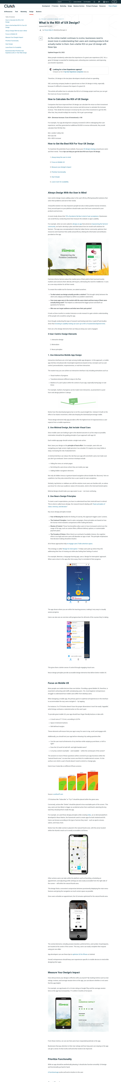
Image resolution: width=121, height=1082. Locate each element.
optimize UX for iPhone (79, 954)
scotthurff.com (58, 794)
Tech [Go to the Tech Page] (16, 11)
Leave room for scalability (60, 182)
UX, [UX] (40, 19)
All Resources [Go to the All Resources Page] (8, 11)
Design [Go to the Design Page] (31, 11)
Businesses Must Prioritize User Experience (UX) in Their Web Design (16, 52)
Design (70, 6)
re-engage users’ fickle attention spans (79, 544)
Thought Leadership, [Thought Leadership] (47, 19)
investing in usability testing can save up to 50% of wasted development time (80, 324)
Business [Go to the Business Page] (38, 11)
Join (114, 1)
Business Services (79, 6)
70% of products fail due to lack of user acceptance (82, 216)
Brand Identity (59, 19)
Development (46, 6)
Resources (102, 6)
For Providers (87, 1)
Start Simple (9, 44)
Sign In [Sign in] (107, 1)
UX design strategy (89, 149)
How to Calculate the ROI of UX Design (14, 21)
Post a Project (113, 6)
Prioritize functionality (59, 172)
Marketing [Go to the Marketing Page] (24, 11)
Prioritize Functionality (12, 41)
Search (60, 1)
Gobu (89, 815)
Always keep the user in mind (61, 157)
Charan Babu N (48, 30)
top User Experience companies (73, 72)
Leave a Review (77, 1)
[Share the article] (41, 38)
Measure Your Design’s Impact (14, 37)
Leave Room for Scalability (13, 47)
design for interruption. (70, 549)
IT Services (55, 6)
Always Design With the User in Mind (16, 31)
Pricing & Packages (92, 6)
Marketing (63, 6)
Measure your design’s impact (61, 167)
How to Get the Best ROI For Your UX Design (16, 26)
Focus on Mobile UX (11, 34)
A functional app (53, 1072)
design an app (77, 224)
